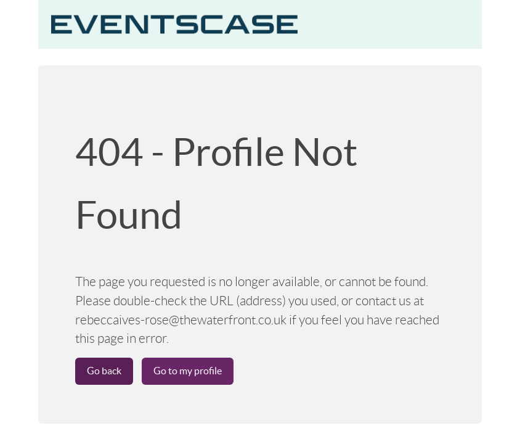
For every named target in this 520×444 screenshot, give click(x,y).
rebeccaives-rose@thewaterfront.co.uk (180, 320)
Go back (104, 370)
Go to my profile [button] (187, 370)
